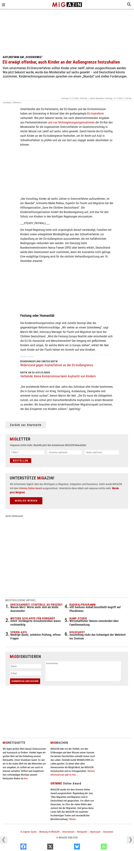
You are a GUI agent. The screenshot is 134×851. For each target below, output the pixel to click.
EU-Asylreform (95, 113)
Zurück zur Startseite (26, 425)
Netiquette (82, 832)
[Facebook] (42, 847)
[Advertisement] (67, 31)
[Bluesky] (96, 847)
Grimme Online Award (30, 488)
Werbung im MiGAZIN (49, 832)
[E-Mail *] (27, 452)
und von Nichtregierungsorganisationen (71, 122)
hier (26, 778)
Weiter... (73, 819)
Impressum (95, 832)
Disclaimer (108, 832)
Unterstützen (68, 832)
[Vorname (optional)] (64, 452)
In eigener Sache (29, 832)
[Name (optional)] (102, 452)
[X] (69, 847)
